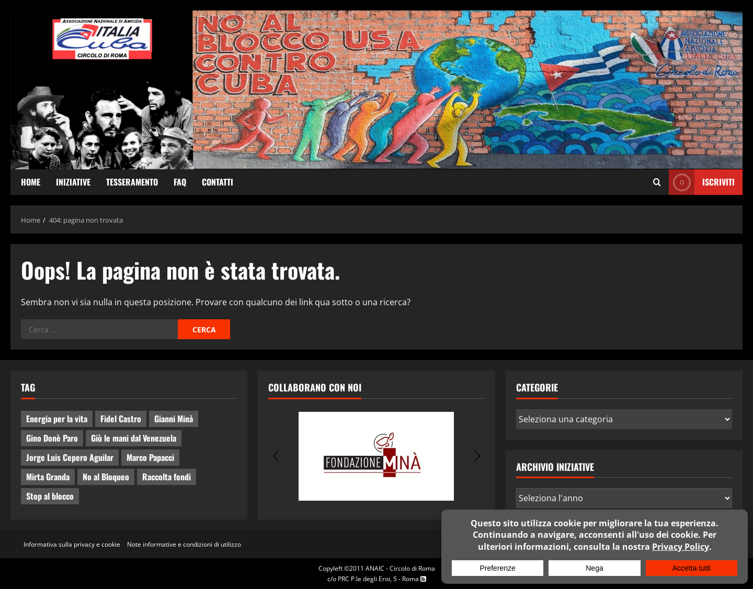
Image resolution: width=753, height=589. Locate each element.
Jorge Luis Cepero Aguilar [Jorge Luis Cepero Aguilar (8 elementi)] (69, 457)
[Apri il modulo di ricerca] (657, 182)
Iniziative (73, 182)
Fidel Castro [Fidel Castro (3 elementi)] (120, 418)
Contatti (217, 182)
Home (30, 182)
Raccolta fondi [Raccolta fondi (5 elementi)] (166, 476)
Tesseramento (132, 182)
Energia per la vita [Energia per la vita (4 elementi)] (56, 418)
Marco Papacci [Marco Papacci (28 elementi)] (150, 457)
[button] (275, 456)
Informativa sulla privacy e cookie (72, 544)
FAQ (180, 182)
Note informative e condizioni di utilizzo (184, 544)
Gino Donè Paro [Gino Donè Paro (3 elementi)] (52, 438)
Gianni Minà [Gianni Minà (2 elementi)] (173, 418)
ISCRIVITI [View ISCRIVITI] (702, 182)
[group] (376, 456)
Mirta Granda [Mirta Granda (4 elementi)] (48, 476)
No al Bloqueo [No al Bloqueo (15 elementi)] (106, 476)
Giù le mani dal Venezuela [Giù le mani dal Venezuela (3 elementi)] (133, 438)
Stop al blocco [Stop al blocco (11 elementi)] (50, 496)
